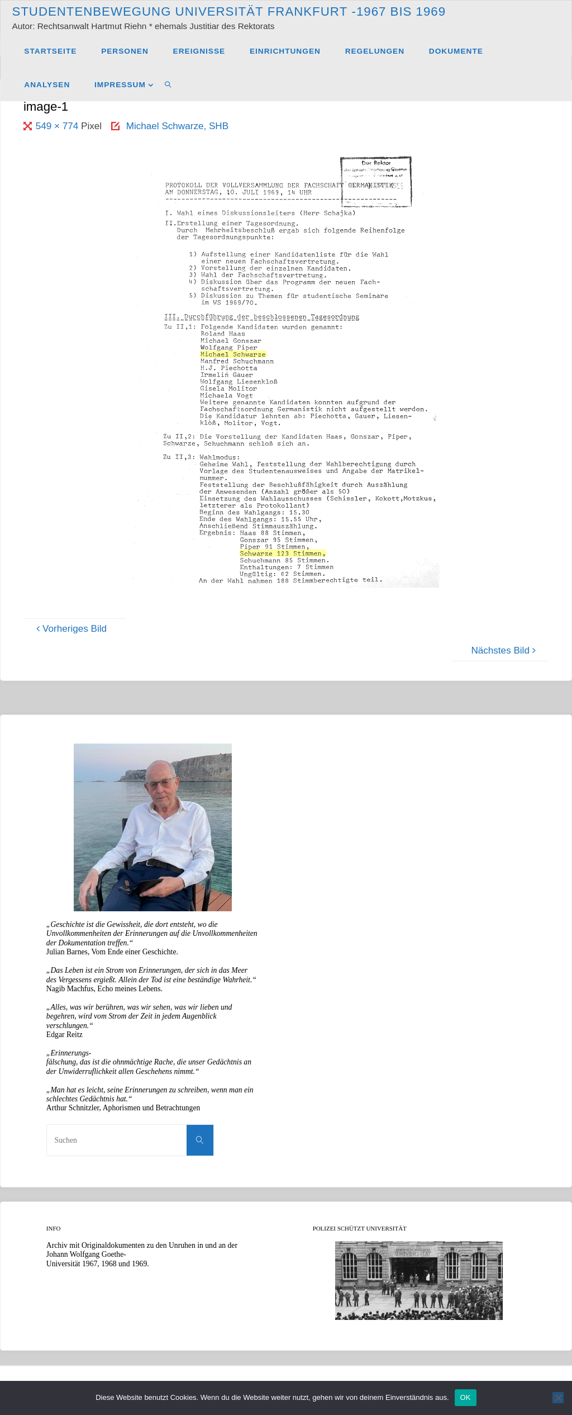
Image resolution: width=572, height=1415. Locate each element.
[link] (168, 84)
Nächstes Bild (505, 650)
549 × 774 (58, 126)
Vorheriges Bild (70, 628)
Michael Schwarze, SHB (177, 126)
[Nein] (558, 1397)
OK (465, 1397)
